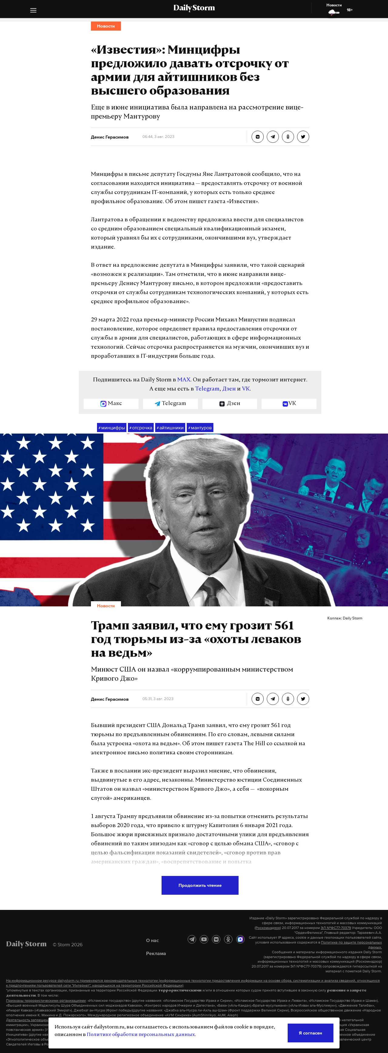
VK (246, 389)
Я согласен (310, 1032)
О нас (152, 940)
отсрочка (140, 428)
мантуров (200, 428)
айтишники (170, 428)
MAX (183, 380)
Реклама (156, 953)
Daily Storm (194, 8)
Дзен (229, 389)
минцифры (112, 428)
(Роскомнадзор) (268, 928)
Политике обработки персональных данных (141, 1034)
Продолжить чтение (200, 885)
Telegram (207, 389)
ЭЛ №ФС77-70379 (336, 928)
